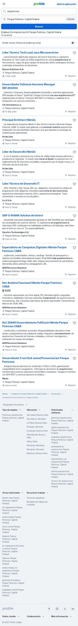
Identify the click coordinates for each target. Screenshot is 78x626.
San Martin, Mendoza (36, 419)
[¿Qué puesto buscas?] (39, 11)
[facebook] (49, 609)
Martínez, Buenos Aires (37, 453)
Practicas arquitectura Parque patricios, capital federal (13, 418)
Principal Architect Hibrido (19, 119)
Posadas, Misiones (35, 427)
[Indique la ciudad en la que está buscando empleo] (39, 19)
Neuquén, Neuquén (35, 449)
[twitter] (65, 609)
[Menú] (4, 4)
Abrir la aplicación (66, 4)
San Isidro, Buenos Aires (37, 415)
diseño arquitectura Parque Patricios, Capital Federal (62, 430)
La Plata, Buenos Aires (37, 423)
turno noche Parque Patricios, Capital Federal (11, 529)
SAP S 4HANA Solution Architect (22, 215)
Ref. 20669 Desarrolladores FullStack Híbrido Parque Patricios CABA (35, 324)
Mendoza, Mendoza (35, 445)
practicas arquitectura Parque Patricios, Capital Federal (62, 421)
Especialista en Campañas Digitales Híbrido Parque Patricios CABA (34, 249)
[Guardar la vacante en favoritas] (74, 53)
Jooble (19, 622)
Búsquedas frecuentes (15, 404)
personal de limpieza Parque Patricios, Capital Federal (13, 583)
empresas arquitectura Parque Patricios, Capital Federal (62, 440)
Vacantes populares (35, 498)
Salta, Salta (32, 441)
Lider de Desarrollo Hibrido (19, 151)
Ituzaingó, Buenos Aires (37, 431)
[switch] (73, 42)
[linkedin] (73, 609)
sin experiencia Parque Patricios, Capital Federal (12, 510)
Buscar (39, 26)
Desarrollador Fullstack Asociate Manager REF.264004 (28, 86)
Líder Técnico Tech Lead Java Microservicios (30, 52)
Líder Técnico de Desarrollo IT (21, 183)
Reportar (70, 76)
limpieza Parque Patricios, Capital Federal (9, 539)
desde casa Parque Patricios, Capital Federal (11, 501)
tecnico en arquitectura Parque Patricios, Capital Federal (62, 484)
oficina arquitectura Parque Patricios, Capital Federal (62, 474)
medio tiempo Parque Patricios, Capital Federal (11, 520)
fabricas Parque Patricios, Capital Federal (9, 561)
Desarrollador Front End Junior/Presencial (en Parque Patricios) (35, 360)
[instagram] (57, 609)
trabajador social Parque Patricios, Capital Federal (13, 593)
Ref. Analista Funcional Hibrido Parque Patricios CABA (32, 284)
